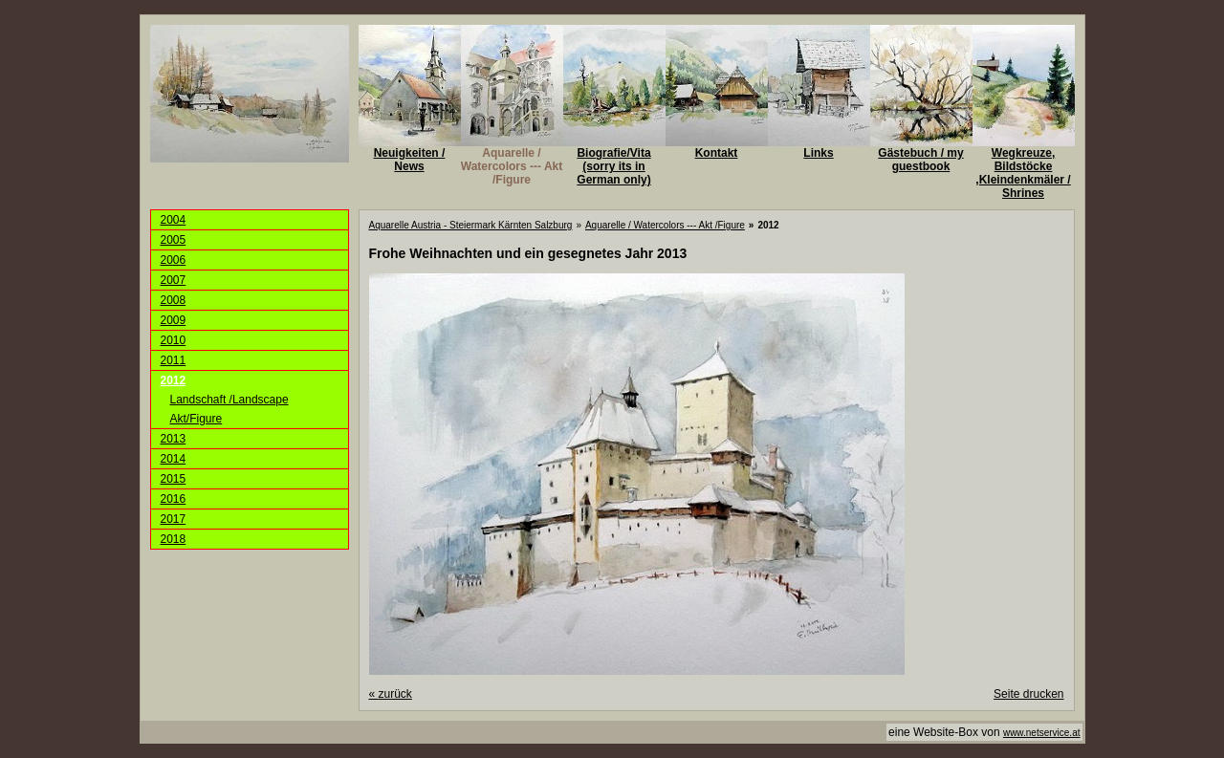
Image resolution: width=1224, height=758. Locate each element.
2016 (173, 499)
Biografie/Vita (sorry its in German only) (613, 166)
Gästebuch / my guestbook (920, 159)
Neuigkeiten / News (410, 159)
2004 (173, 220)
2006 (173, 260)
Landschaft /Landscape (229, 399)
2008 (173, 300)
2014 (173, 459)
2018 (173, 539)
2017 (173, 519)
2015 (173, 479)
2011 (173, 360)
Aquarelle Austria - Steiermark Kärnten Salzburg (471, 225)
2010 (173, 340)
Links (818, 153)
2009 (173, 320)
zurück (390, 694)
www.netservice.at (1042, 732)
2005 (173, 240)
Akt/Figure (196, 418)
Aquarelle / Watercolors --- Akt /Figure (511, 166)
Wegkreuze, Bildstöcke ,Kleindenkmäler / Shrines (1022, 173)
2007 (173, 280)
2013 (173, 438)
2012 (173, 380)
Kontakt (716, 153)
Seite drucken (1028, 694)
